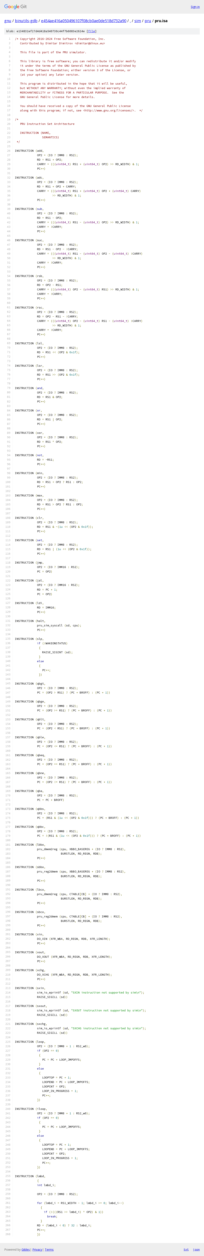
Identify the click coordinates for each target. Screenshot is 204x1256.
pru (148, 20)
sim (137, 20)
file (91, 31)
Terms (49, 1249)
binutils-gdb (26, 20)
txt (186, 1249)
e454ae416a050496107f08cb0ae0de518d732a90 (83, 20)
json (196, 1249)
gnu (7, 20)
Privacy (37, 1249)
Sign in (195, 7)
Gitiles (26, 1249)
